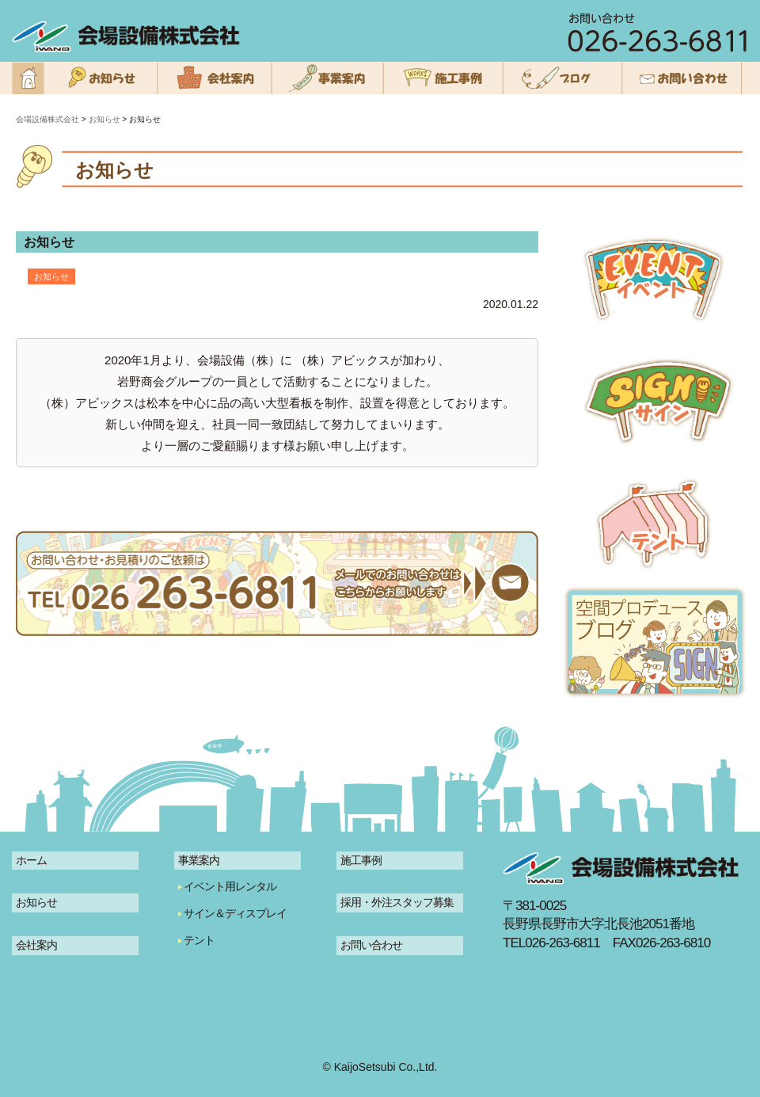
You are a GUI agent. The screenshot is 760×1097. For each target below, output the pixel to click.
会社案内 (36, 945)
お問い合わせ (371, 945)
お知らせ (36, 902)
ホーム (31, 860)
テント (199, 940)
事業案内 (198, 860)
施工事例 (361, 860)
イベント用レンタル (230, 886)
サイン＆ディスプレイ (235, 913)
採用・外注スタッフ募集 (397, 902)
